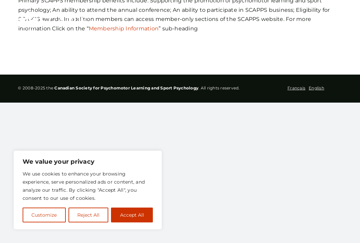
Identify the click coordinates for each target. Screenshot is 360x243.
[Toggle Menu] (337, 21)
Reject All (88, 215)
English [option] (316, 87)
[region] (87, 190)
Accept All (132, 215)
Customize (44, 215)
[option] (316, 87)
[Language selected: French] (307, 88)
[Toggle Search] (318, 20)
